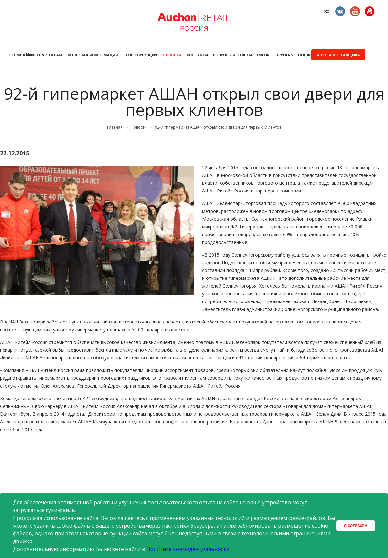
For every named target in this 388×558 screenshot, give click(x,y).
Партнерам (50, 54)
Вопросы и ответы (232, 54)
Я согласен (355, 526)
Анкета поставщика (338, 54)
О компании (20, 54)
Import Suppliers (275, 54)
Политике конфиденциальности (187, 549)
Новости (172, 54)
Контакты (197, 54)
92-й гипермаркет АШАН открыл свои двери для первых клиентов (218, 127)
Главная (115, 127)
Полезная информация (93, 54)
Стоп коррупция (140, 54)
